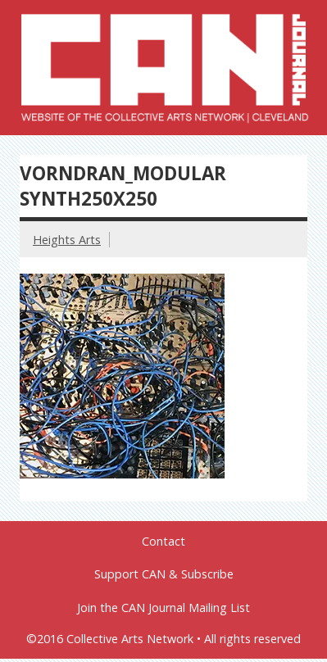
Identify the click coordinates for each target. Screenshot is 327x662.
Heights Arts (67, 239)
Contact (163, 541)
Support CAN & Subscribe (164, 574)
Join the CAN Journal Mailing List (163, 608)
